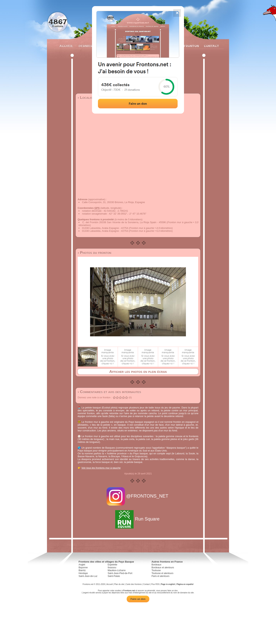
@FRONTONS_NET (138, 495)
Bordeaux (156, 564)
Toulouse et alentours (162, 573)
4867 (57, 21)
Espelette (112, 564)
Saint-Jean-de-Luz (88, 576)
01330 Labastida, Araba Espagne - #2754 (105, 228)
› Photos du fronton (94, 252)
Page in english (168, 584)
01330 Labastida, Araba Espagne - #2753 (105, 230)
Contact (211, 46)
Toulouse (156, 570)
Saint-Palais (114, 576)
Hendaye (83, 573)
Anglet (82, 564)
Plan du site (119, 584)
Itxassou (112, 567)
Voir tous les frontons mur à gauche (101, 467)
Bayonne (83, 567)
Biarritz (82, 570)
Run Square (138, 518)
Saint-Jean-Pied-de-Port (120, 573)
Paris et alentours (160, 576)
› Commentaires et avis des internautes (109, 392)
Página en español (185, 584)
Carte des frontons (133, 584)
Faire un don (138, 599)
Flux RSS (155, 584)
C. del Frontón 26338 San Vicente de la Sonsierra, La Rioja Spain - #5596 (124, 222)
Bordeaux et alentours (162, 567)
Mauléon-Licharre (117, 570)
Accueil (66, 46)
